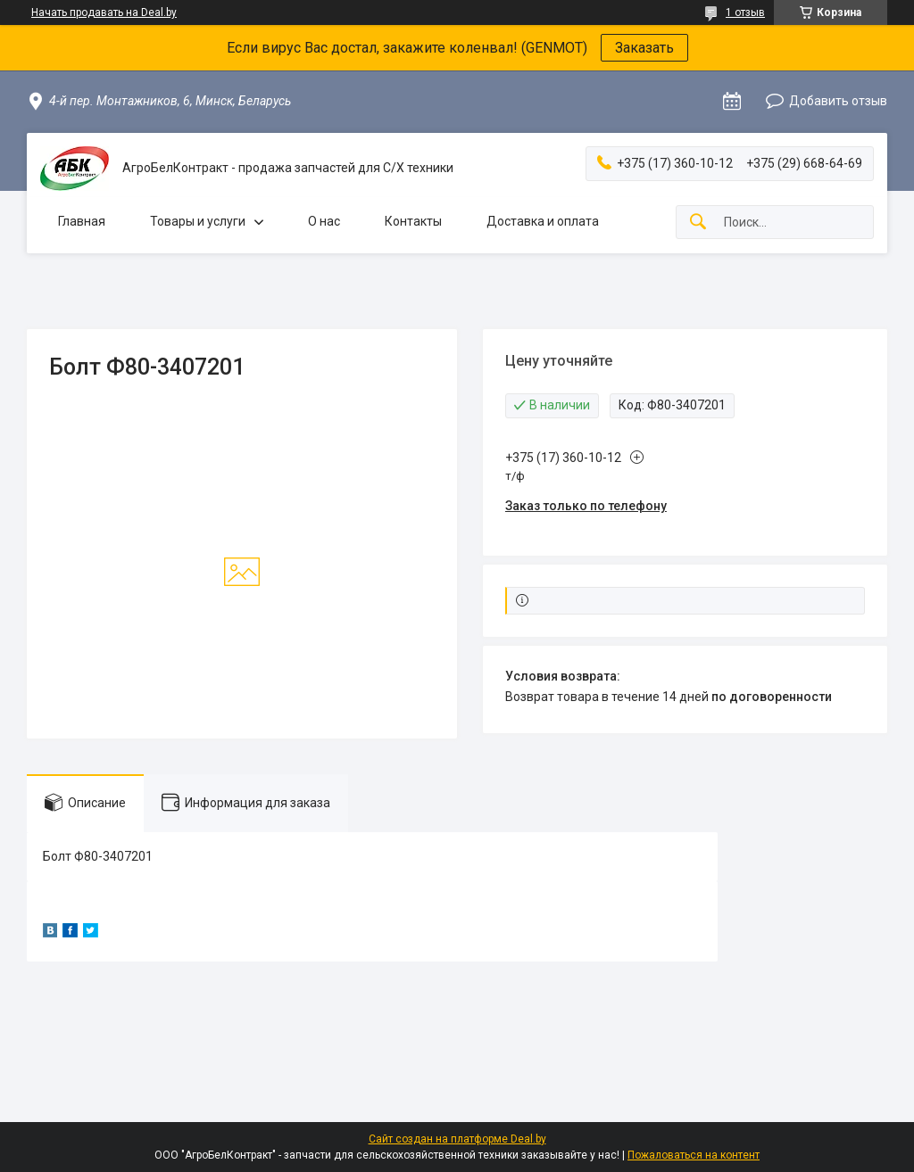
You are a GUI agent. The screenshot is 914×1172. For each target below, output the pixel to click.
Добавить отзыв (838, 101)
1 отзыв (745, 12)
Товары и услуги (197, 221)
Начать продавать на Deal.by (104, 12)
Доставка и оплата (542, 221)
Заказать (644, 47)
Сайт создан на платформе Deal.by (457, 1139)
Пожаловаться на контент (693, 1155)
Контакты (413, 221)
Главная (81, 221)
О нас (324, 221)
